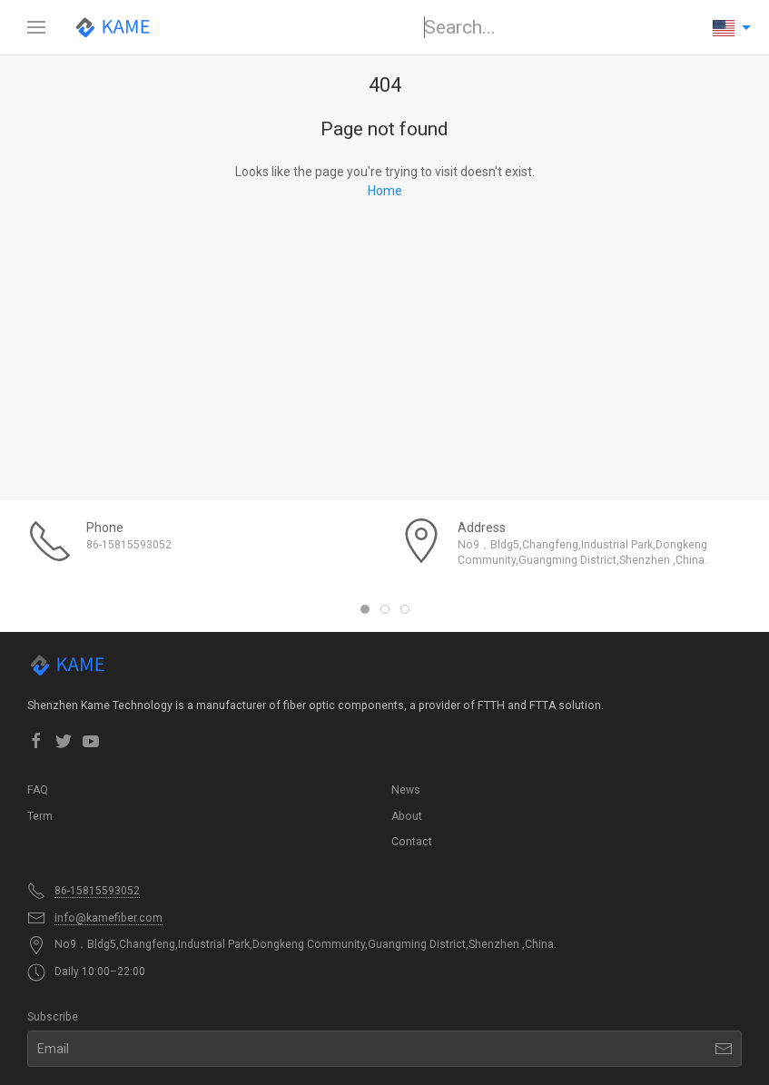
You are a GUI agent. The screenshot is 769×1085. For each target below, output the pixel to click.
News (405, 790)
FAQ (37, 790)
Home (385, 190)
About (406, 816)
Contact (411, 841)
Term (40, 816)
